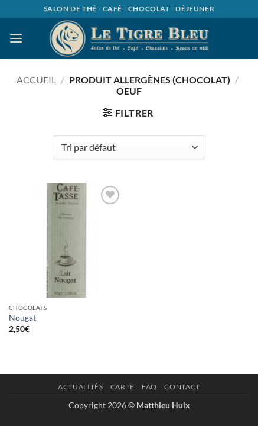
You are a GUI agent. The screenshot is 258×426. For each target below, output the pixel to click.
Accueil (36, 79)
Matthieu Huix (163, 405)
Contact (182, 386)
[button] (16, 38)
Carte (122, 386)
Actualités (80, 386)
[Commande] (129, 147)
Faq (149, 386)
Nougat (22, 317)
